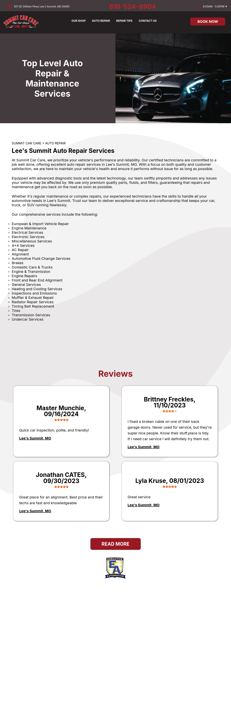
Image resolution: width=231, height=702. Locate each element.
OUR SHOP (78, 20)
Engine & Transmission (31, 271)
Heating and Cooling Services (37, 289)
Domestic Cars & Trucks (32, 267)
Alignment (20, 254)
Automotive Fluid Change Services (41, 258)
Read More (115, 544)
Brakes (17, 263)
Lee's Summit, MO (35, 438)
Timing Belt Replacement (33, 306)
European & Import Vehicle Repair (40, 224)
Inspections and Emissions (34, 293)
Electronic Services (28, 237)
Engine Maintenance (29, 228)
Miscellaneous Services (32, 241)
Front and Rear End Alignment (37, 280)
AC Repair (20, 250)
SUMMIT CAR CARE (26, 143)
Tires (16, 310)
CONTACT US (148, 20)
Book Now (207, 21)
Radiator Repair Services (33, 302)
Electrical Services (27, 232)
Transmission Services (31, 315)
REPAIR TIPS (124, 20)
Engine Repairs (24, 276)
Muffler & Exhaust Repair (33, 297)
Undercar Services (27, 319)
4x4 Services (23, 245)
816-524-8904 (132, 6)
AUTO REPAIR (101, 20)
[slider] (61, 419)
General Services (26, 284)
